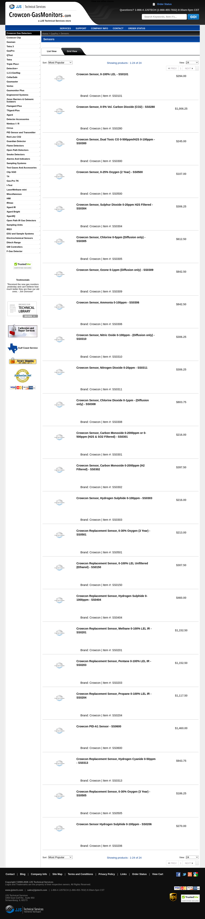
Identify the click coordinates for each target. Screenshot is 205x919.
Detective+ (12, 68)
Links (123, 874)
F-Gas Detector (14, 251)
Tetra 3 (10, 46)
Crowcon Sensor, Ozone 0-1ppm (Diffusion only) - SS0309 (114, 269)
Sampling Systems (16, 163)
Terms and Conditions (80, 874)
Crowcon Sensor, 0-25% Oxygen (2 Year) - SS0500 (109, 172)
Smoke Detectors (16, 154)
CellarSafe (12, 77)
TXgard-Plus (13, 110)
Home (45, 33)
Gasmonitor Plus (15, 90)
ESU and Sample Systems (20, 233)
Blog (22, 874)
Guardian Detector (16, 141)
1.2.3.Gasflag (13, 73)
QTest (10, 55)
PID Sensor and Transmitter (21, 132)
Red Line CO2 (14, 137)
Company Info (39, 874)
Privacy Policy (106, 874)
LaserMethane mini (17, 189)
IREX (9, 229)
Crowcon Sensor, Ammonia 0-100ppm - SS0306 (107, 302)
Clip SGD (11, 172)
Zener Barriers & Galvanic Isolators (20, 100)
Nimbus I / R (13, 123)
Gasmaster (12, 81)
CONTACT (118, 28)
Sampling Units (15, 225)
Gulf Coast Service (23, 348)
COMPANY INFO (99, 28)
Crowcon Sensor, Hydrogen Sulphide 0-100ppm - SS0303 (114, 498)
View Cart (157, 874)
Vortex (10, 86)
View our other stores (102, 1)
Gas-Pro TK (13, 181)
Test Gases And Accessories (22, 167)
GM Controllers (14, 247)
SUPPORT (81, 28)
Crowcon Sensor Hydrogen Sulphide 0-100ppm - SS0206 (114, 824)
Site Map (57, 874)
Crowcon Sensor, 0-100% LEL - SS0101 (102, 74)
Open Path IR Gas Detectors (21, 220)
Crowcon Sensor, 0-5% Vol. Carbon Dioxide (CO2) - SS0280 (115, 106)
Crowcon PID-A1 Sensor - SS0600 (98, 726)
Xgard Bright (13, 211)
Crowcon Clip (14, 37)
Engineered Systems (17, 95)
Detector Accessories (18, 119)
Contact (10, 874)
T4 (8, 176)
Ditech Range (14, 242)
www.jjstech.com (14, 890)
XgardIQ (11, 216)
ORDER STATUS (136, 28)
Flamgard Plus (14, 106)
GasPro (10, 51)
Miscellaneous (14, 194)
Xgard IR (11, 207)
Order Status (164, 4)
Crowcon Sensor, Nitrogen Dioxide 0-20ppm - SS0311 (111, 367)
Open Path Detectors (17, 150)
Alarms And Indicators (18, 159)
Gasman (11, 42)
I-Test (9, 185)
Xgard (10, 115)
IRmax (10, 203)
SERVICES (65, 28)
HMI (9, 198)
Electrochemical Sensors (20, 238)
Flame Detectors (15, 145)
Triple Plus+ (13, 64)
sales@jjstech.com (37, 890)
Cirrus (10, 128)
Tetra (9, 59)
